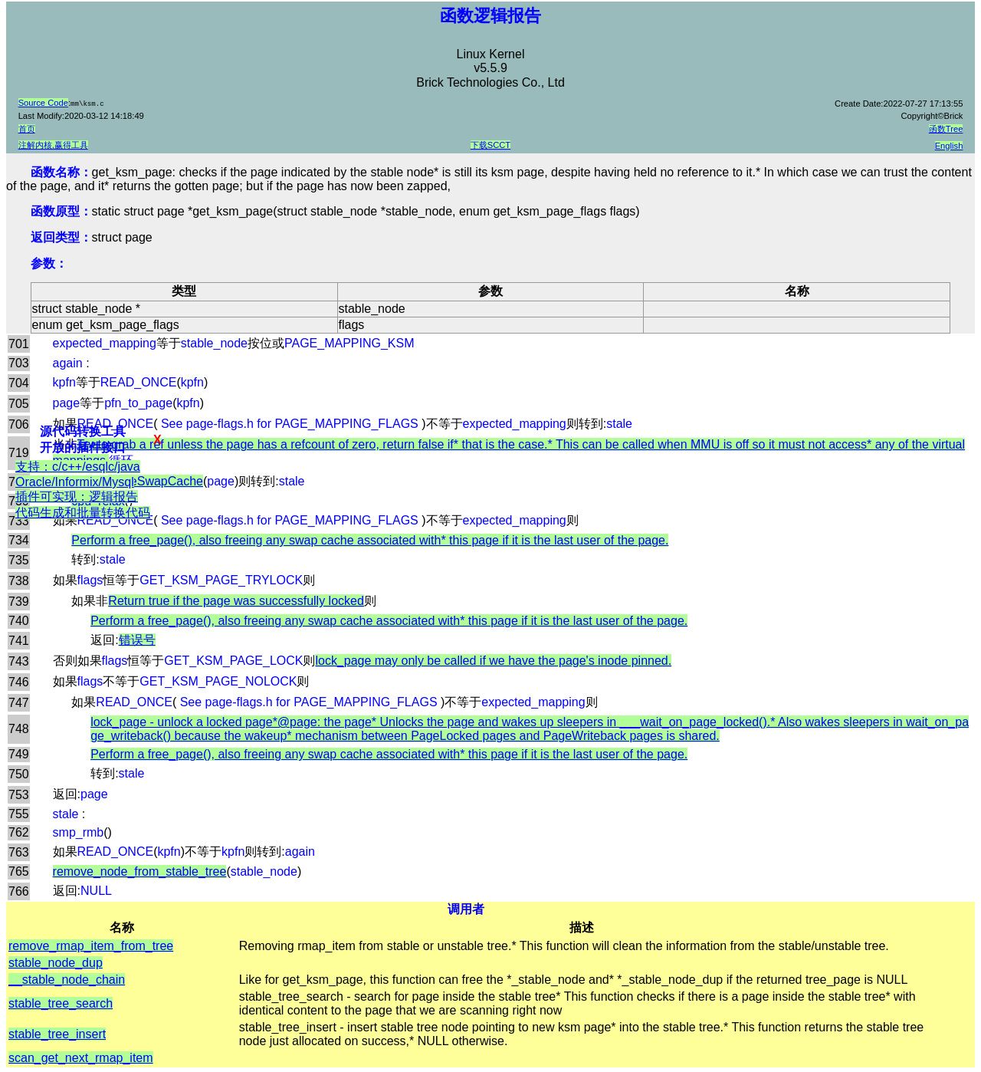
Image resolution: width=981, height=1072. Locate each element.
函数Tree (946, 128)
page (66, 402)
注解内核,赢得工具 (53, 145)
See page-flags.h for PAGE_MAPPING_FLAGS (289, 423)
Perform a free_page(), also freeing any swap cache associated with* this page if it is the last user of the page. (369, 540)
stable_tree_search (60, 1003)
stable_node (214, 343)
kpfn (64, 382)
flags (90, 580)
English (949, 145)
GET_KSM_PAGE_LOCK (233, 660)
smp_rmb (78, 832)
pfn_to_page (138, 402)
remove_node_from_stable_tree (140, 871)
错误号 (137, 639)
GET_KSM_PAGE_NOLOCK (218, 681)
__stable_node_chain (66, 979)
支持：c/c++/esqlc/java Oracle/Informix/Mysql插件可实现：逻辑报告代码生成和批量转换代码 (74, 498)
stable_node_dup (55, 962)
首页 (26, 128)
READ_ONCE (138, 382)
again (68, 363)
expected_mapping (104, 343)
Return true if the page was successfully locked (236, 600)
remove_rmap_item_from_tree (90, 945)
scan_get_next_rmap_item (80, 1057)
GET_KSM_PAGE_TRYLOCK (221, 580)
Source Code (43, 102)
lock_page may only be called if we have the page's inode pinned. (493, 660)
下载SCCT (490, 145)
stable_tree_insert (57, 1034)
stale (619, 423)
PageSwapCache (155, 481)
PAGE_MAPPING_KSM (349, 343)
